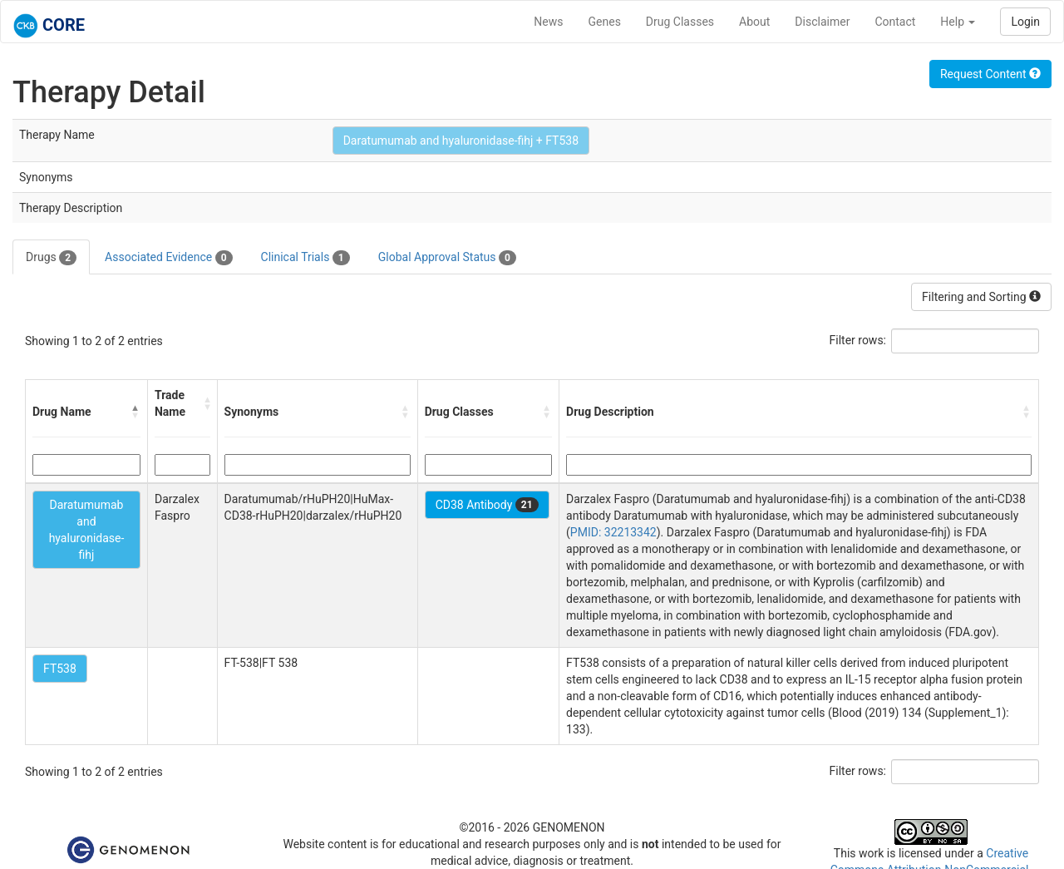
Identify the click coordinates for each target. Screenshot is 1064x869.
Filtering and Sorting (981, 297)
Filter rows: (858, 340)
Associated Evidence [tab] (168, 257)
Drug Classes (680, 21)
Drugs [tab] (51, 257)
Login (1025, 21)
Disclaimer (822, 21)
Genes (605, 21)
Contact (894, 21)
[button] (135, 411)
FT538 (59, 668)
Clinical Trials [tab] (305, 257)
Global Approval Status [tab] (447, 257)
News (548, 21)
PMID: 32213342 (613, 532)
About (754, 21)
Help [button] (957, 21)
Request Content (990, 74)
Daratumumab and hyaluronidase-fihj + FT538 (461, 140)
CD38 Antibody (487, 504)
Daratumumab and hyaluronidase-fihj (87, 529)
